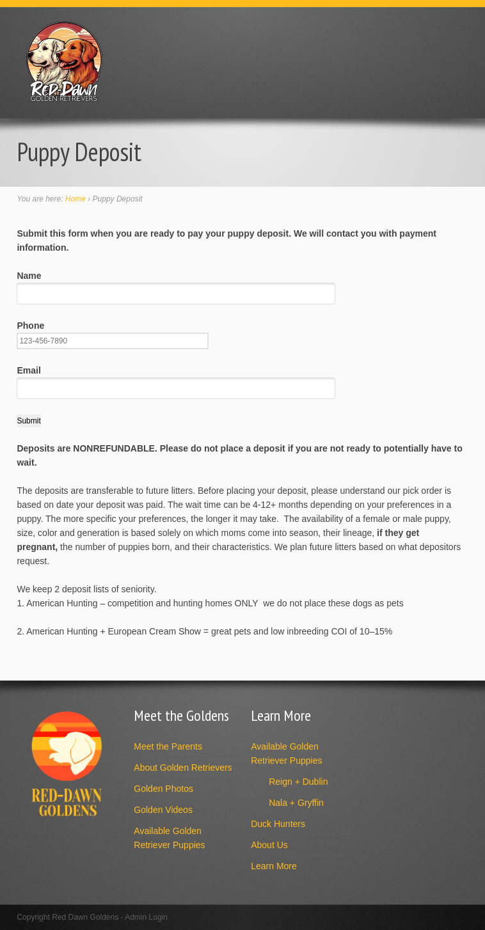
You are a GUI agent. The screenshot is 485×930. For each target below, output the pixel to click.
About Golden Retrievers (183, 767)
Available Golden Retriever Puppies (169, 838)
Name (176, 284)
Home (75, 198)
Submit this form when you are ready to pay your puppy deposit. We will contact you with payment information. (226, 240)
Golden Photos (163, 789)
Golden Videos (163, 810)
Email (176, 379)
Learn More (274, 866)
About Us (269, 845)
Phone (113, 332)
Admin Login (146, 917)
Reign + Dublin (298, 781)
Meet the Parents (168, 746)
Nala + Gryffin (296, 803)
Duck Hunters (278, 824)
